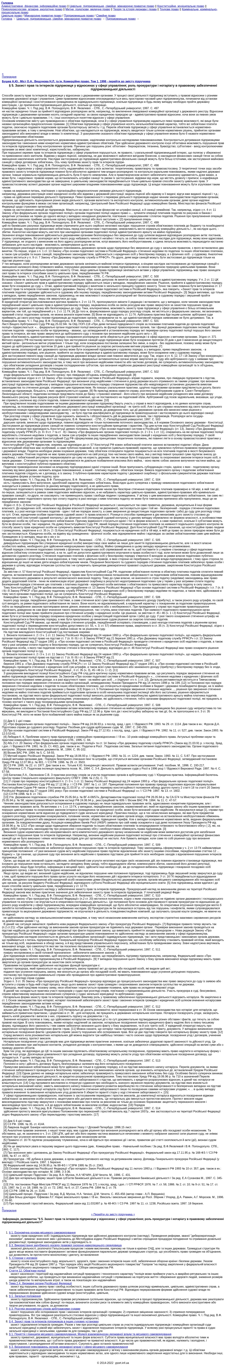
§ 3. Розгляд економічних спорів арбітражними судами (44, 1308)
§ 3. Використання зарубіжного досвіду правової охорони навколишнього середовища (65, 1245)
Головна (6, 18)
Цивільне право (11, 15)
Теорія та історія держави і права (135, 9)
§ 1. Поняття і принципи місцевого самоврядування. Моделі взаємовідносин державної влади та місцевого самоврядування (90, 1334)
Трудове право (169, 9)
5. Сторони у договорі (23, 1257)
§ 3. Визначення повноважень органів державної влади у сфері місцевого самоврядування (68, 1346)
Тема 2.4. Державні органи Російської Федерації (40, 1283)
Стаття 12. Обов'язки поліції (27, 1270)
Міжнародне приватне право (43, 15)
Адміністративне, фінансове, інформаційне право (33, 6)
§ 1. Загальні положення (25, 1296)
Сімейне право (106, 15)
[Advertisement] (113, 45)
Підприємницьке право (79, 15)
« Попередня (9, 75)
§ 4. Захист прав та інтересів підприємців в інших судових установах (54, 1321)
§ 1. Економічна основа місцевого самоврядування (42, 1232)
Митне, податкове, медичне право (88, 9)
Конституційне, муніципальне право (180, 6)
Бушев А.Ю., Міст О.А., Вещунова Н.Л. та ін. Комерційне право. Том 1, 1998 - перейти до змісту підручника (76, 81)
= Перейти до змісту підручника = (113, 1214)
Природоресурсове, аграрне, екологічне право (31, 9)
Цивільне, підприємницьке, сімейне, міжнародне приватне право (112, 6)
